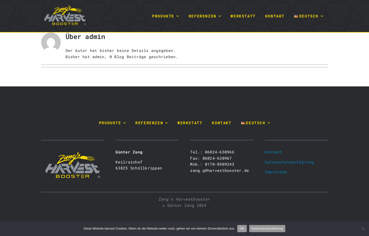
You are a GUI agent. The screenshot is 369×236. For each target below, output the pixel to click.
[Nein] (363, 228)
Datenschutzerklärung (289, 161)
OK (242, 228)
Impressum (276, 171)
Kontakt (273, 151)
